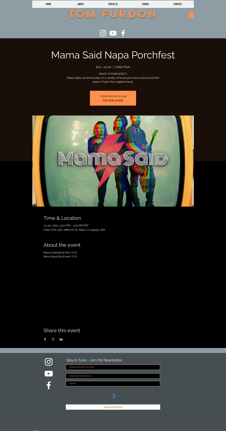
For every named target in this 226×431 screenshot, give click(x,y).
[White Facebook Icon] (123, 33)
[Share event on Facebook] (45, 339)
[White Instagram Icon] (103, 33)
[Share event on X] (53, 339)
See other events (113, 100)
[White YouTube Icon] (113, 33)
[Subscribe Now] (113, 407)
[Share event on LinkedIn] (61, 339)
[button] (191, 14)
